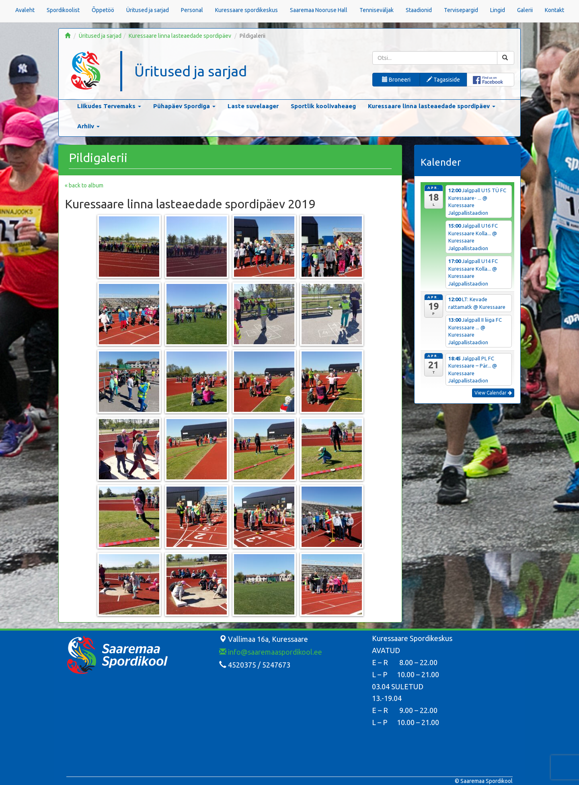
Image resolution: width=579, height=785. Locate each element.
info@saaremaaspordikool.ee (270, 652)
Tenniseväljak (376, 10)
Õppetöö (103, 10)
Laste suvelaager (253, 106)
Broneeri (396, 79)
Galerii (525, 10)
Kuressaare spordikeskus (246, 10)
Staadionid (419, 10)
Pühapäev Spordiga (184, 106)
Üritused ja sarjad (147, 10)
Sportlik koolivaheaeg (323, 106)
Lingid (497, 10)
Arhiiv (88, 126)
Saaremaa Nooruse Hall (318, 10)
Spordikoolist (63, 10)
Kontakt (554, 10)
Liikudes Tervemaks (109, 106)
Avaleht (25, 10)
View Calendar (493, 392)
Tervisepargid (461, 10)
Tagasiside (443, 79)
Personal (192, 10)
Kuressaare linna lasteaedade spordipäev (180, 36)
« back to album (84, 185)
